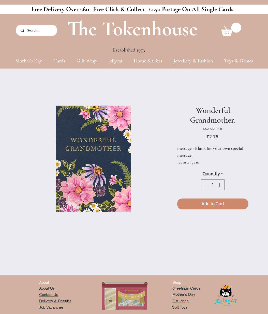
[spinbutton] (213, 185)
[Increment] (220, 185)
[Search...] (37, 30)
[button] (231, 29)
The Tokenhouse (132, 28)
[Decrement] (206, 185)
